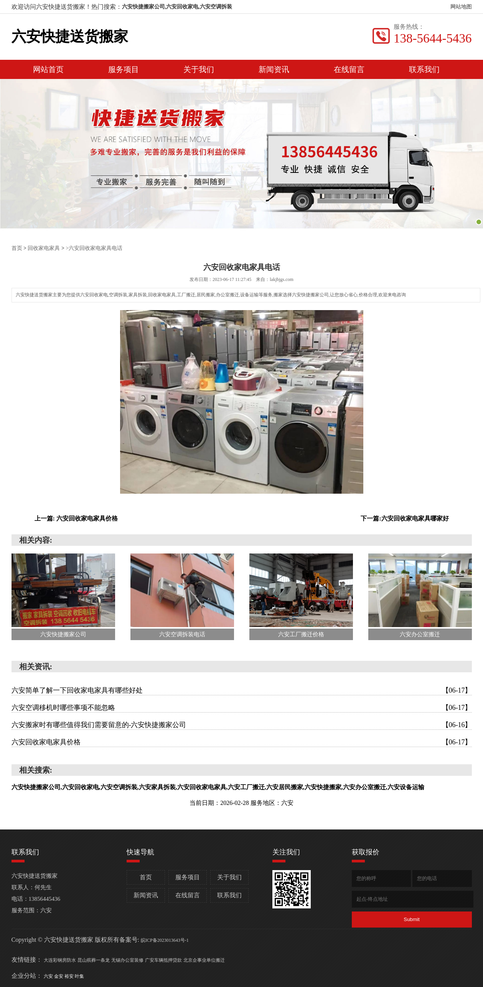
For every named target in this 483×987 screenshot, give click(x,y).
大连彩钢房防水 (60, 960)
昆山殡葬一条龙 (93, 960)
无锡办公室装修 (127, 960)
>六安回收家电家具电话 (94, 248)
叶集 (79, 976)
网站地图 (461, 7)
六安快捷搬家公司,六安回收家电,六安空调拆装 (177, 7)
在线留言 (349, 69)
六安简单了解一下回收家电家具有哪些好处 (242, 690)
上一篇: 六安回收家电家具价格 (76, 518)
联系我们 (424, 69)
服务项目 (123, 69)
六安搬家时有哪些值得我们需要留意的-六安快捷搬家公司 (242, 724)
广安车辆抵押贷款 (163, 960)
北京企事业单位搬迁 (204, 960)
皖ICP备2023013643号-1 (165, 940)
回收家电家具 (44, 248)
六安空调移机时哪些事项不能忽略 (242, 707)
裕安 (69, 976)
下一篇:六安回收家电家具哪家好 (404, 518)
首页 (17, 248)
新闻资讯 (274, 69)
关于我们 (198, 69)
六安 (49, 976)
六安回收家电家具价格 (242, 742)
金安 (59, 976)
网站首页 (48, 69)
